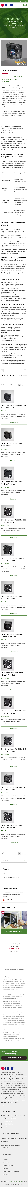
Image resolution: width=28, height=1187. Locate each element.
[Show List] (26, 375)
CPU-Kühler (5, 1034)
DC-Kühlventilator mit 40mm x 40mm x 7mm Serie (12, 674)
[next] (25, 370)
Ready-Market (20, 1184)
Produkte (15, 25)
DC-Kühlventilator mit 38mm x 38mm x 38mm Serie (12, 636)
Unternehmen (6, 1162)
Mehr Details (14, 951)
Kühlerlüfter (21, 25)
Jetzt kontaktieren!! (14, 1057)
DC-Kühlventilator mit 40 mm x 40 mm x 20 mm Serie (13, 750)
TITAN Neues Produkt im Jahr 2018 (10, 1145)
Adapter (15, 1036)
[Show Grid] (24, 375)
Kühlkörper (17, 1038)
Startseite (5, 1159)
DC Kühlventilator (14, 27)
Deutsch (24, 1)
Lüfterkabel (11, 1036)
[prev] (2, 370)
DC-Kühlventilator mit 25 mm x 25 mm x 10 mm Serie (13, 483)
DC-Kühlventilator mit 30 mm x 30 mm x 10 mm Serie (13, 559)
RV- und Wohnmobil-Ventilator (11, 877)
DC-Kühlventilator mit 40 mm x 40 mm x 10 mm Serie (13, 712)
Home (5, 25)
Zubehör (17, 1034)
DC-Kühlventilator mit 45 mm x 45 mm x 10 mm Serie (13, 827)
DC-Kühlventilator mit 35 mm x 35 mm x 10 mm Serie (13, 597)
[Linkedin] (5, 1106)
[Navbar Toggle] (25, 5)
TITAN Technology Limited (16, 1181)
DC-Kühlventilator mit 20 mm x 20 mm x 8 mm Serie (13, 445)
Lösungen (5, 1174)
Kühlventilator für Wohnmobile (11, 1171)
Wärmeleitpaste (6, 1036)
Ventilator (13, 1034)
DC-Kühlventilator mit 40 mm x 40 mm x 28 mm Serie (13, 788)
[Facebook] (1, 1106)
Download (7, 900)
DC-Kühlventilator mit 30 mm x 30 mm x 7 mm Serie (13, 521)
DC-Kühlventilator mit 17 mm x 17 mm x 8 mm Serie (13, 406)
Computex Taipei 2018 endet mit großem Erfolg (14, 1138)
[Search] (12, 860)
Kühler (9, 1034)
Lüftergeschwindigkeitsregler (8, 1038)
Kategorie (10, 25)
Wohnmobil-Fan (22, 1032)
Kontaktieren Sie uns (7, 1040)
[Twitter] (3, 1106)
